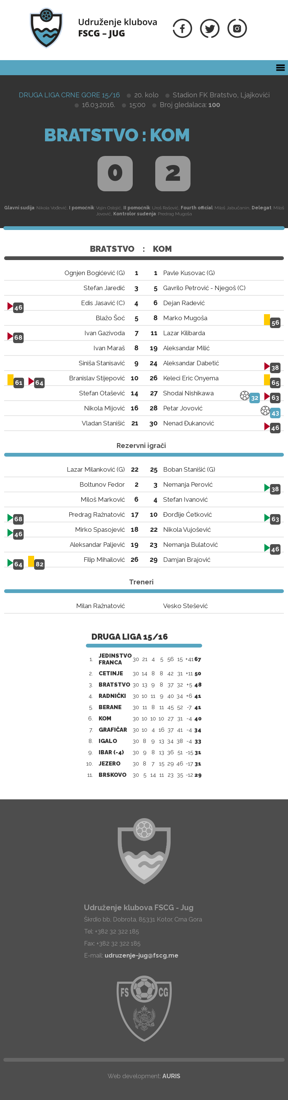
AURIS (171, 1076)
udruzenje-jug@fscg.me (141, 955)
